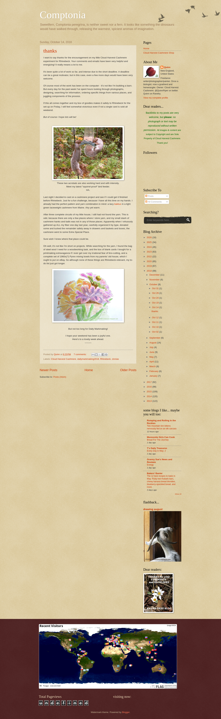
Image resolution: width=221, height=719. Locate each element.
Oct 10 (155, 327)
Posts (149, 196)
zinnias (115, 359)
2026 (149, 237)
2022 (149, 256)
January (153, 376)
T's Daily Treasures (157, 448)
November (154, 279)
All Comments (153, 201)
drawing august (152, 509)
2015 (149, 391)
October (153, 284)
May (151, 357)
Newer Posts (48, 370)
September (155, 338)
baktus (117, 204)
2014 (149, 396)
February (154, 371)
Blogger (126, 712)
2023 (149, 251)
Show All (178, 494)
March (152, 366)
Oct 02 (155, 331)
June (152, 352)
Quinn (167, 67)
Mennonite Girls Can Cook (161, 437)
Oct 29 (155, 293)
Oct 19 (155, 302)
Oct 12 (155, 317)
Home (89, 370)
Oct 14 (155, 307)
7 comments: (80, 354)
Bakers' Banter (154, 473)
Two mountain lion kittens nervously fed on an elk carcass (161, 427)
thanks (50, 51)
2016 (149, 386)
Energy (150, 465)
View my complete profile (155, 97)
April (151, 361)
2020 (149, 261)
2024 (149, 247)
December (154, 274)
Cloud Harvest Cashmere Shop (158, 52)
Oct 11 (155, 322)
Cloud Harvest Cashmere (63, 359)
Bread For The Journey (158, 440)
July (151, 347)
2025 (149, 242)
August (153, 342)
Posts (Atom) (59, 377)
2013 (149, 401)
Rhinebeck (105, 359)
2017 (149, 382)
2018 (149, 271)
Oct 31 (155, 288)
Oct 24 (155, 298)
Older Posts (128, 370)
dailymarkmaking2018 (88, 359)
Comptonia (63, 14)
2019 (149, 266)
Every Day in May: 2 (156, 451)
